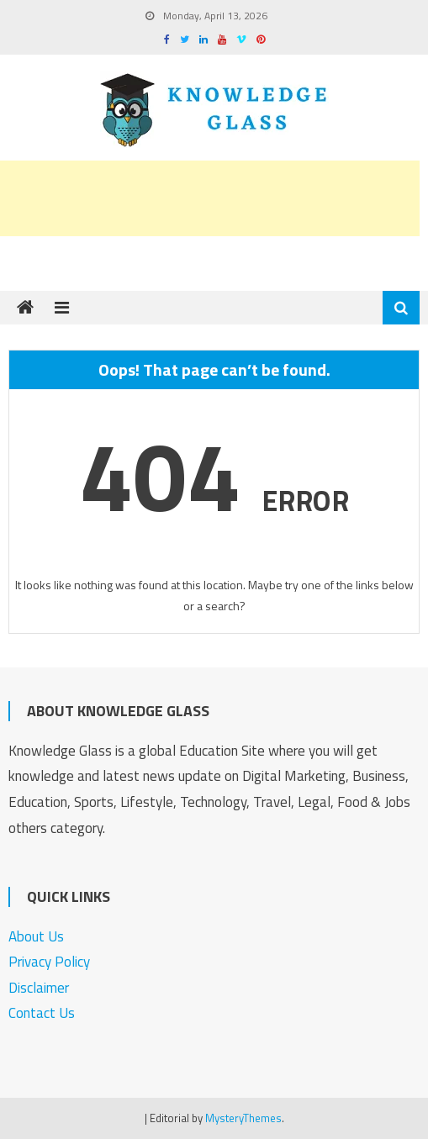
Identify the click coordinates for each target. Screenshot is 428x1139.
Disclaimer (38, 988)
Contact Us (41, 1013)
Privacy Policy (49, 962)
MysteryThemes (243, 1118)
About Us (36, 936)
